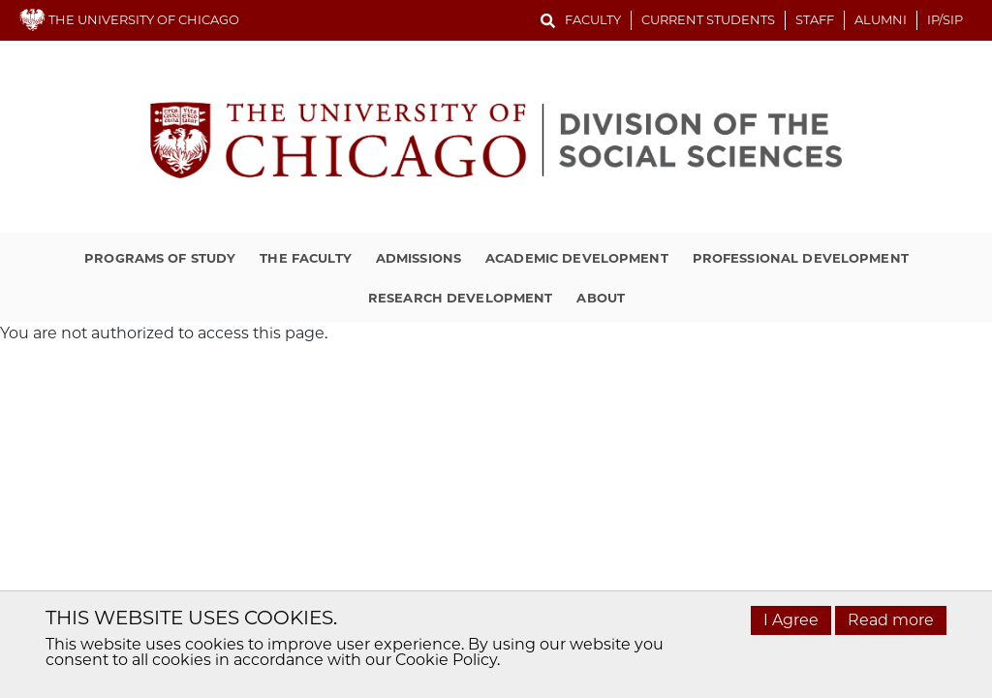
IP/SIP (945, 19)
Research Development (460, 297)
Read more (891, 620)
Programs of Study (159, 258)
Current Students (708, 19)
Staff (814, 19)
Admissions (418, 258)
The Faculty (305, 258)
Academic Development (576, 258)
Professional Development (801, 258)
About (600, 297)
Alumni (880, 19)
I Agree (791, 620)
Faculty (593, 19)
